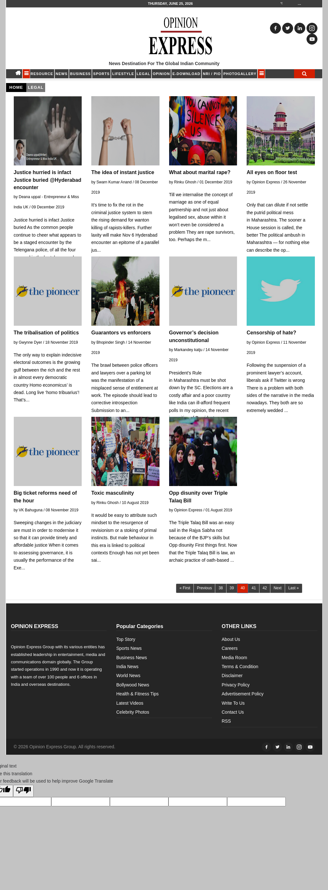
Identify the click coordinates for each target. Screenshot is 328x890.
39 (232, 588)
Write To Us (233, 703)
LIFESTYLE (123, 74)
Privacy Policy (236, 684)
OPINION (161, 74)
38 (220, 588)
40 (244, 587)
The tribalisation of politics (46, 332)
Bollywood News (132, 684)
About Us (231, 639)
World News (128, 675)
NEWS (62, 74)
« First (184, 588)
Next (278, 588)
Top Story (125, 639)
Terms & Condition (240, 666)
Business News (131, 657)
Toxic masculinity (112, 493)
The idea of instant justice (122, 172)
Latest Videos (130, 703)
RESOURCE (42, 74)
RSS (226, 721)
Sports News (129, 648)
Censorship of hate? (271, 332)
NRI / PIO (212, 74)
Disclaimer (232, 675)
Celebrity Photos (132, 712)
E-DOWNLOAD (186, 74)
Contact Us (233, 712)
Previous (204, 588)
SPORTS (101, 74)
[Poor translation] (23, 791)
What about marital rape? (200, 172)
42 (265, 588)
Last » (293, 588)
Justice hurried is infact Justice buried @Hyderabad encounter (47, 180)
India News (127, 666)
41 (253, 588)
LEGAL (143, 74)
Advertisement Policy (243, 693)
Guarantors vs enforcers (121, 332)
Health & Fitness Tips (137, 693)
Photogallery (239, 74)
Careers (230, 648)
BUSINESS (80, 74)
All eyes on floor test (272, 172)
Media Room (234, 657)
